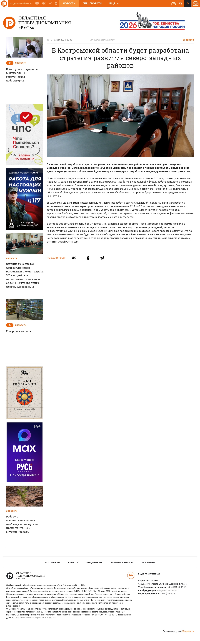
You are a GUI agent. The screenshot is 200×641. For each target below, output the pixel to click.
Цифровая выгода (21, 337)
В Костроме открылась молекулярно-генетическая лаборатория (25, 75)
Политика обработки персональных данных (37, 624)
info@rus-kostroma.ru (166, 596)
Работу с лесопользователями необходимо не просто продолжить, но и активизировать (25, 531)
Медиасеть (186, 637)
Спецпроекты (92, 3)
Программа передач (121, 568)
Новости (69, 3)
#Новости (186, 40)
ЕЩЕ (114, 3)
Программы (148, 568)
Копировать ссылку (104, 39)
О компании (52, 568)
